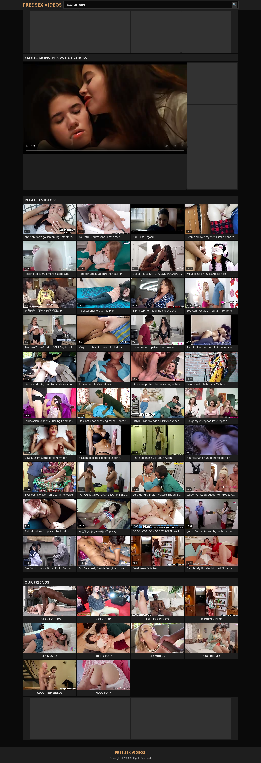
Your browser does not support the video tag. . (105, 108)
